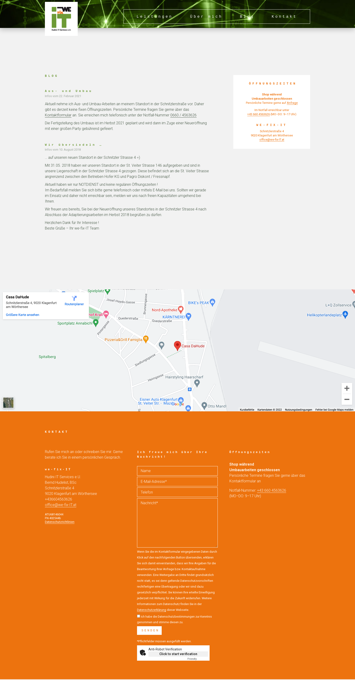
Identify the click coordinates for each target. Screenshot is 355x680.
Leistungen (155, 16)
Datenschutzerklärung (151, 610)
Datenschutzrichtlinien (59, 522)
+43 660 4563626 (271, 490)
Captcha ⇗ (198, 659)
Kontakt (284, 16)
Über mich (206, 16)
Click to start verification (178, 654)
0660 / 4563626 (183, 115)
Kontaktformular (58, 115)
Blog (247, 16)
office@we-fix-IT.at (60, 505)
